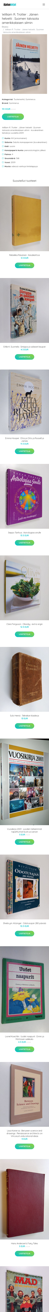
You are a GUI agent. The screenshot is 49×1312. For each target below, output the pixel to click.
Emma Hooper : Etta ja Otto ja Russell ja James (24, 439)
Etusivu (5, 27)
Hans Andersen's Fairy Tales (24, 1243)
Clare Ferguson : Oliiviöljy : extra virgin (24, 624)
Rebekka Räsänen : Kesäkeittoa (24, 255)
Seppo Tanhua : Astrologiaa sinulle (24, 532)
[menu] (44, 4)
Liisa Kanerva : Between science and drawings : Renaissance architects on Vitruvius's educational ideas (24, 1133)
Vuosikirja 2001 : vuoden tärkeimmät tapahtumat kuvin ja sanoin (24, 830)
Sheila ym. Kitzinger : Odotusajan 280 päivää (24, 923)
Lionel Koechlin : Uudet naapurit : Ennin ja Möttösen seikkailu (24, 1037)
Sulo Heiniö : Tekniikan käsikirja (24, 715)
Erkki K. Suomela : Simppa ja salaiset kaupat (25, 346)
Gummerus (30, 99)
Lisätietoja (13, 116)
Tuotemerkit (19, 99)
